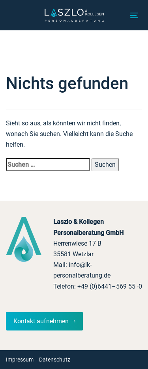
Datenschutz (54, 359)
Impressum (20, 359)
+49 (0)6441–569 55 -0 (109, 286)
